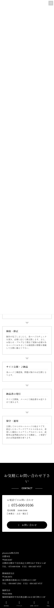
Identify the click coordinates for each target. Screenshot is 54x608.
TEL (48, 604)
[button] (27, 525)
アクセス (19, 604)
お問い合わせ (34, 604)
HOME (6, 604)
